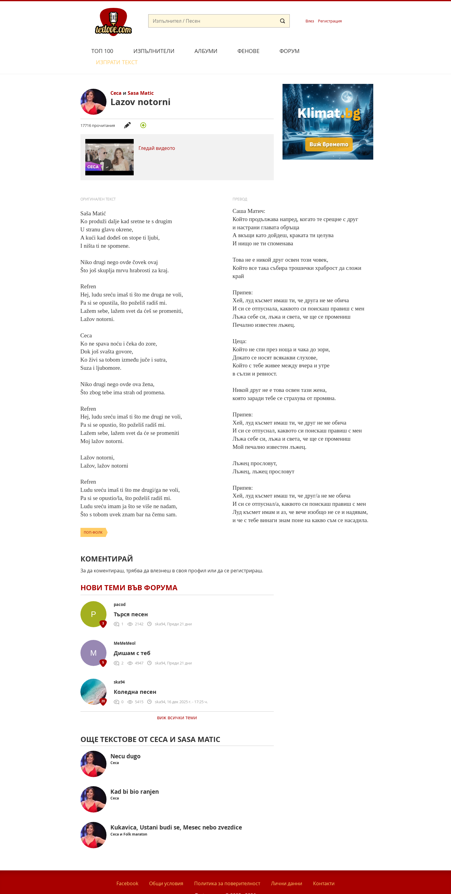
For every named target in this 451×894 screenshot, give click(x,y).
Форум (289, 51)
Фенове (248, 51)
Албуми (205, 51)
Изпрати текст (338, 50)
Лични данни (286, 869)
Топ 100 (102, 51)
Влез (310, 21)
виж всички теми (177, 703)
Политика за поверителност (227, 869)
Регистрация (330, 21)
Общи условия (166, 869)
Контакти (324, 869)
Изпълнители (154, 51)
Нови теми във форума (129, 573)
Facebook (127, 869)
